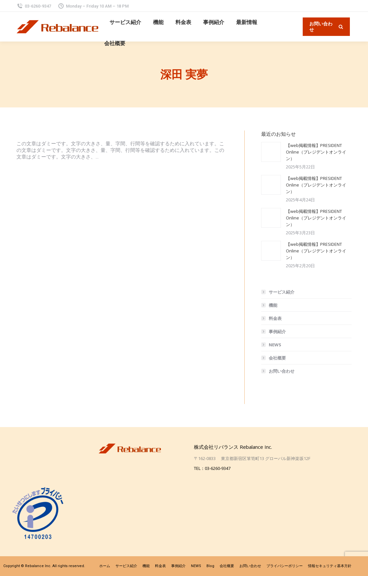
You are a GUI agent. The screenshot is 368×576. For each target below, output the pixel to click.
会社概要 (277, 358)
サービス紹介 (281, 292)
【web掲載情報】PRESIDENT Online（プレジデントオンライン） (316, 151)
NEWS (275, 345)
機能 (273, 305)
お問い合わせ (281, 371)
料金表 (275, 318)
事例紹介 (277, 331)
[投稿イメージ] (271, 152)
